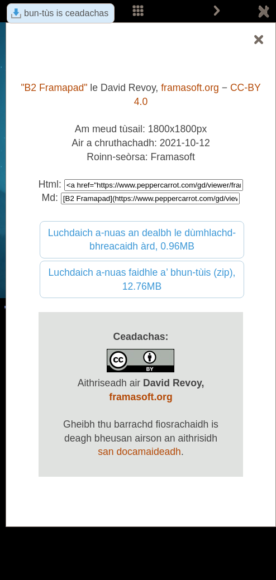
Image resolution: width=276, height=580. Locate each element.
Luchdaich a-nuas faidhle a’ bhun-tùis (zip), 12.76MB (142, 279)
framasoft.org (190, 87)
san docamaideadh (139, 451)
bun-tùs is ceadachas (66, 13)
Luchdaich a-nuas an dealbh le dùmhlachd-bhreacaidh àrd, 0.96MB (142, 239)
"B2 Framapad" (54, 87)
